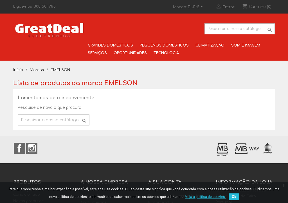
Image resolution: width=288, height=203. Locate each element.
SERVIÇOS (97, 53)
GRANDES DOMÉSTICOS (110, 45)
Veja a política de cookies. (205, 197)
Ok (234, 197)
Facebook (19, 148)
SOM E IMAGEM (245, 45)
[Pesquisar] (239, 28)
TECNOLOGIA (166, 53)
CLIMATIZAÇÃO (209, 45)
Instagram (31, 148)
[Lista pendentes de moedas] (196, 7)
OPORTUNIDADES (130, 53)
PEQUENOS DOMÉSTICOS (164, 45)
